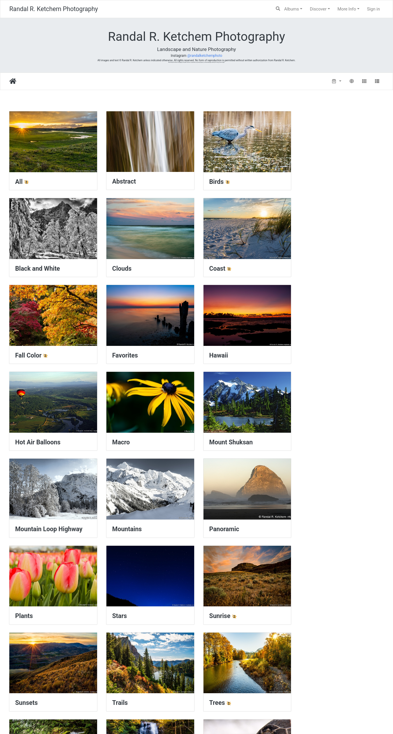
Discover (318, 9)
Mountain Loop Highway (49, 439)
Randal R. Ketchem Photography (53, 9)
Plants (312, 439)
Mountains (126, 439)
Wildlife (313, 611)
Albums (291, 9)
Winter (24, 697)
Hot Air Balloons (133, 353)
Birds (214, 180)
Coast (119, 266)
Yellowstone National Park (147, 697)
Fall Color (220, 266)
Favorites (316, 266)
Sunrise (121, 525)
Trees (23, 611)
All (19, 180)
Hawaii (24, 353)
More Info (346, 9)
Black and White (325, 180)
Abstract (123, 180)
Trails (310, 525)
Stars (22, 525)
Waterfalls (221, 611)
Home (12, 81)
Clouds (24, 266)
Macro (216, 353)
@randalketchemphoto (204, 56)
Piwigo (210, 721)
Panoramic (222, 439)
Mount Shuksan (324, 353)
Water (119, 611)
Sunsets (218, 525)
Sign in (373, 9)
